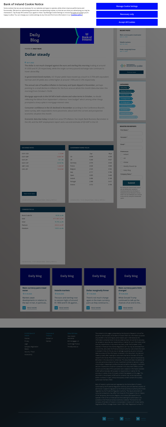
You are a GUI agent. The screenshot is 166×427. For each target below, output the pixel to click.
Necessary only (127, 14)
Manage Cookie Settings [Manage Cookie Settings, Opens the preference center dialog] (127, 6)
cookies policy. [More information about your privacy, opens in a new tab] (76, 15)
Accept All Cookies (127, 22)
